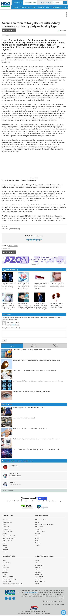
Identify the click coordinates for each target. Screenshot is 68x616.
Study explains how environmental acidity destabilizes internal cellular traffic (36, 448)
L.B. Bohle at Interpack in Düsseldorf (24, 417)
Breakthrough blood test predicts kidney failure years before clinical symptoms (41, 284)
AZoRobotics (39, 569)
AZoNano (38, 562)
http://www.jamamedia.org (11, 229)
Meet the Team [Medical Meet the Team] (6, 562)
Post (4, 339)
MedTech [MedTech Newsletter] (12, 481)
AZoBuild (38, 578)
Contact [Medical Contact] (4, 573)
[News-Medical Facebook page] (6, 597)
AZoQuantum (39, 576)
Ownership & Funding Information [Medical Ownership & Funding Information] (12, 583)
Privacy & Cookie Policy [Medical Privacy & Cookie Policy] (9, 578)
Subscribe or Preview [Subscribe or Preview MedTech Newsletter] (15, 483)
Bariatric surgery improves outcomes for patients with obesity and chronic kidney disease (25, 305)
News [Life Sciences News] (37, 521)
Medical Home (17, 3)
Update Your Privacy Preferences (53, 600)
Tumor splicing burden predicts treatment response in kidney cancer (8, 284)
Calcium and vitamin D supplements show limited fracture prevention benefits (36, 359)
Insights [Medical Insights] (4, 533)
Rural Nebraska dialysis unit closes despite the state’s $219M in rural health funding (9, 305)
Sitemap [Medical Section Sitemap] (4, 569)
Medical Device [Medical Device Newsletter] (14, 473)
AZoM (37, 560)
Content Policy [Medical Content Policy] (6, 580)
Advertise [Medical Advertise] (5, 571)
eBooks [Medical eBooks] (4, 544)
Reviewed (63, 30)
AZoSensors (38, 571)
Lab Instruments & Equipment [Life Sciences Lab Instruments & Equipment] (44, 523)
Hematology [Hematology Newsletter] (13, 464)
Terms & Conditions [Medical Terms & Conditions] (8, 576)
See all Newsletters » (8, 490)
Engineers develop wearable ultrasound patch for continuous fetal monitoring (36, 438)
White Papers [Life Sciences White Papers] (39, 528)
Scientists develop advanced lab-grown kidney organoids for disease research (24, 284)
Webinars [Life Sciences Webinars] (38, 535)
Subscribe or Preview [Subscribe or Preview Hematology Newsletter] (15, 466)
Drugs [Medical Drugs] (4, 542)
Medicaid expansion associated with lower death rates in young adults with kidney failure (41, 305)
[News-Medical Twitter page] (9, 597)
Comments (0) (6, 248)
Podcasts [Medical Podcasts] (5, 549)
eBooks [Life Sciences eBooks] (37, 537)
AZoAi (37, 583)
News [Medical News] (4, 523)
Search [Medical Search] (4, 564)
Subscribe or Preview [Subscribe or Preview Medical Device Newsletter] (15, 474)
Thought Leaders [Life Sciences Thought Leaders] (40, 530)
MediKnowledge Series (9, 535)
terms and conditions (31, 591)
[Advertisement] (34, 259)
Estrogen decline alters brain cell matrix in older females (30, 427)
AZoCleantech (39, 564)
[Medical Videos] (4, 551)
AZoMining (38, 573)
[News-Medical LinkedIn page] (13, 597)
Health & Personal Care (9, 537)
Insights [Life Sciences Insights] (37, 533)
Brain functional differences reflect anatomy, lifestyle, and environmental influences (38, 380)
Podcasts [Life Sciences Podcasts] (38, 542)
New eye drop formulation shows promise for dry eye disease (31, 390)
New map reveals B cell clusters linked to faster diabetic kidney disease (57, 284)
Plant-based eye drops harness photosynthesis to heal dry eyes (32, 349)
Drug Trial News (13, 245)
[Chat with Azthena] (63, 612)
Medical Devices (7, 539)
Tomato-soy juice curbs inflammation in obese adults (29, 407)
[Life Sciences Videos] (37, 544)
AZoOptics (38, 566)
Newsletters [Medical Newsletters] (6, 566)
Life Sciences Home (30, 3)
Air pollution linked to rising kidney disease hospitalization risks (56, 304)
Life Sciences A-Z (40, 526)
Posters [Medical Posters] (4, 546)
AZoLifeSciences (40, 580)
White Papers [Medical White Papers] (6, 528)
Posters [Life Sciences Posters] (37, 539)
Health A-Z (5, 526)
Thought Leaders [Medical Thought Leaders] (7, 530)
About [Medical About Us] (4, 560)
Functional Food (7, 521)
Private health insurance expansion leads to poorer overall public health (34, 370)
